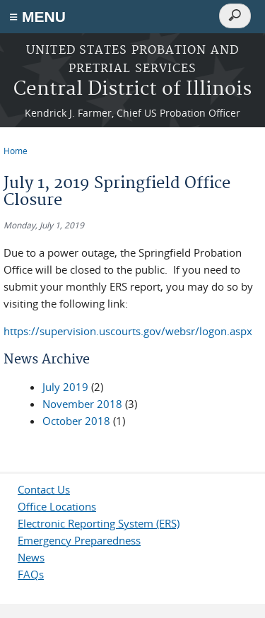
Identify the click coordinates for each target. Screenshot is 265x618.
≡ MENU (37, 16)
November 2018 (82, 404)
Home (16, 150)
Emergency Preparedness (79, 540)
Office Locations (57, 506)
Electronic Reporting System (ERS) (98, 523)
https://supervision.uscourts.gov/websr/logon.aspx (128, 331)
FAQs (31, 574)
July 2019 (65, 387)
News (31, 557)
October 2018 (76, 421)
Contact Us (44, 489)
